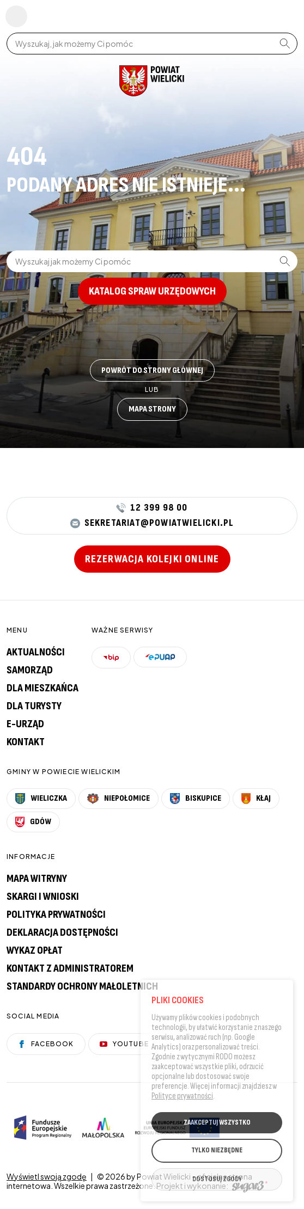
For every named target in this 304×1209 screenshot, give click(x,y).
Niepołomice (118, 798)
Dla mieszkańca (42, 688)
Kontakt (26, 742)
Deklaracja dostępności (62, 932)
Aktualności (36, 652)
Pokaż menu (16, 16)
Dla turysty (34, 706)
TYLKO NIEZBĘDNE (216, 1151)
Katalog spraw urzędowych (152, 291)
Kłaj (256, 798)
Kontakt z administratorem (70, 968)
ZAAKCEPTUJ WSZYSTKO (217, 1123)
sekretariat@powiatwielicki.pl (152, 523)
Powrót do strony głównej (152, 370)
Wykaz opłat (35, 950)
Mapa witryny (37, 878)
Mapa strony (152, 409)
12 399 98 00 (151, 508)
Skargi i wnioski (43, 896)
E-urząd (25, 724)
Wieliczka (41, 798)
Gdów (33, 822)
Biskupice (195, 798)
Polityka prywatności (56, 914)
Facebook (46, 1044)
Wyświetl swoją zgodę (47, 1176)
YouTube (124, 1044)
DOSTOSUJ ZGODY (217, 1180)
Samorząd (30, 670)
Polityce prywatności (182, 1096)
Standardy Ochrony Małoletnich (82, 986)
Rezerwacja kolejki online (152, 559)
